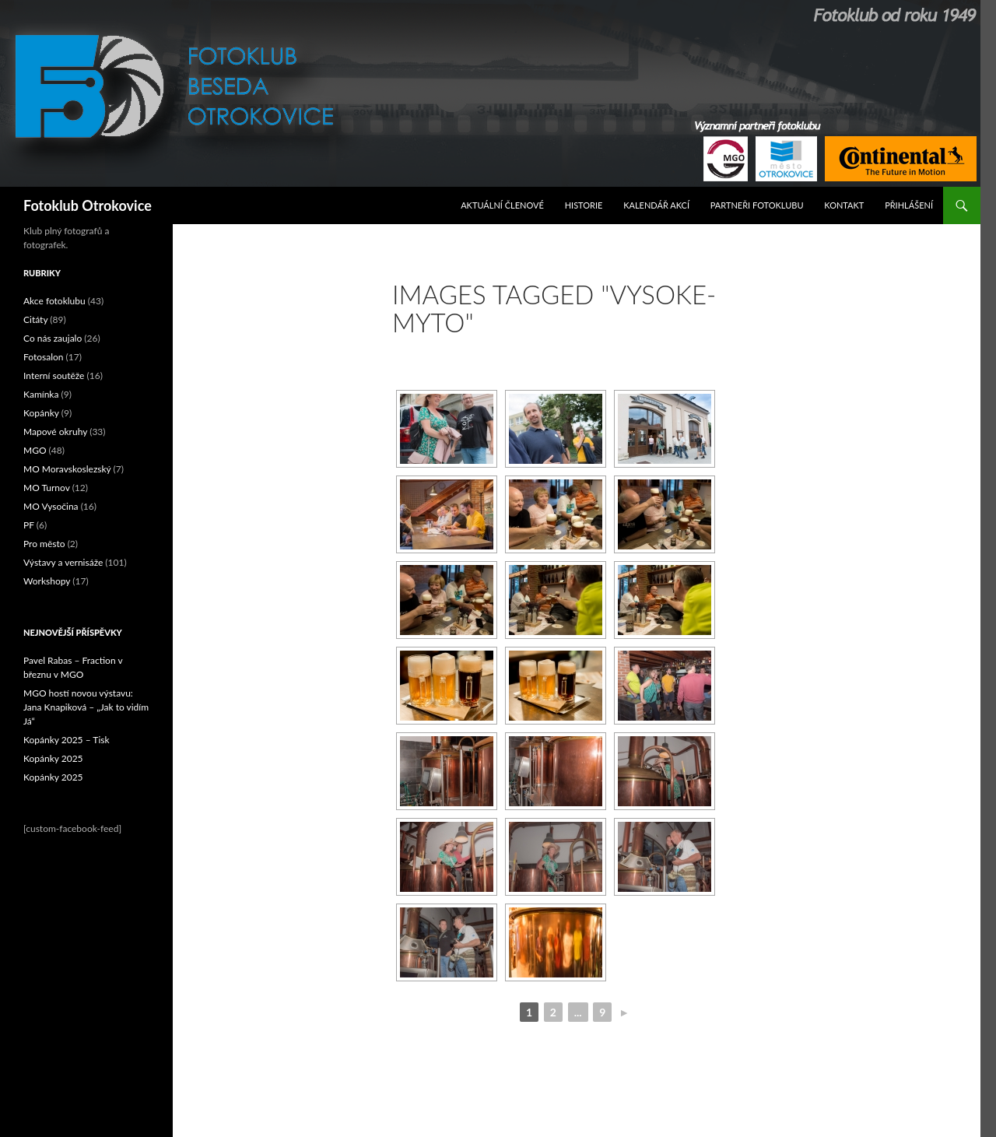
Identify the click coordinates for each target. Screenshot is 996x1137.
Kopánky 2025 (53, 758)
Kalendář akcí (656, 205)
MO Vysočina (51, 506)
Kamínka (40, 394)
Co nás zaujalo (52, 338)
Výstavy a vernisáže (63, 562)
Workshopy (46, 581)
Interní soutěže (53, 375)
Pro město (44, 543)
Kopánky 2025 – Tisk (66, 740)
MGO (35, 450)
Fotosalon (43, 357)
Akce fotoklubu (54, 301)
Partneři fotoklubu (757, 205)
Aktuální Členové (502, 205)
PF (28, 525)
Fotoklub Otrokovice (87, 205)
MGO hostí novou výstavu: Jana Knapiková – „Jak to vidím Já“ (86, 707)
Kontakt (844, 205)
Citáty (35, 319)
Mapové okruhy (55, 431)
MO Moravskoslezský (67, 469)
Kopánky (41, 413)
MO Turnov (46, 487)
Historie (584, 205)
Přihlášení (909, 205)
